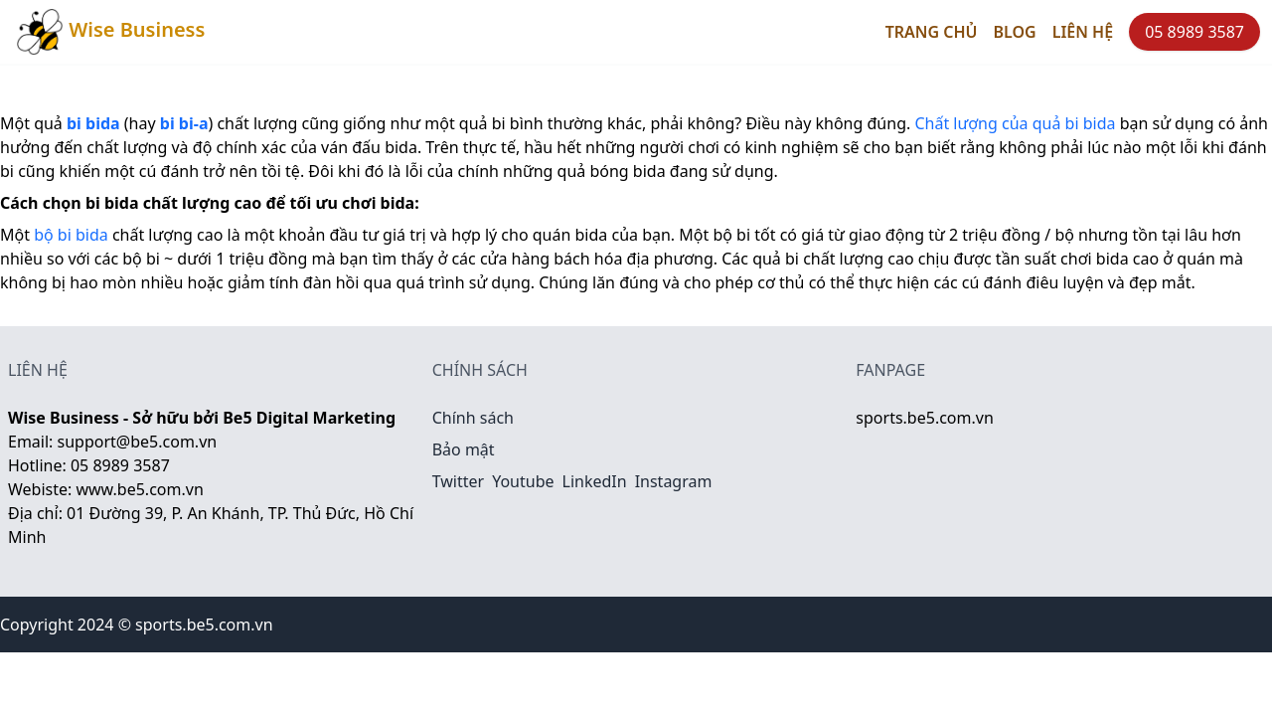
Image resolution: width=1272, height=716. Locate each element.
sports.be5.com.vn (924, 418)
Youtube (523, 481)
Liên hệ (1082, 32)
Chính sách (473, 418)
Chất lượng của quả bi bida (1014, 123)
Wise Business (110, 32)
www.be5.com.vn (139, 489)
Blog (1015, 32)
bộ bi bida (71, 235)
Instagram (674, 481)
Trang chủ (931, 32)
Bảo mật (463, 449)
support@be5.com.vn (138, 441)
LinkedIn (594, 481)
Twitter (458, 481)
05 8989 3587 (1194, 32)
